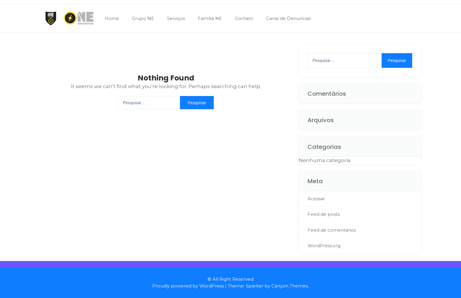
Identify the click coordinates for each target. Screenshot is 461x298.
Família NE (210, 18)
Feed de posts (324, 214)
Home (112, 18)
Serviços (176, 18)
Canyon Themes (289, 286)
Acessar (316, 198)
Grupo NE (143, 18)
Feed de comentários (332, 230)
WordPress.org (324, 245)
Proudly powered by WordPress (188, 286)
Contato (244, 18)
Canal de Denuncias (288, 18)
